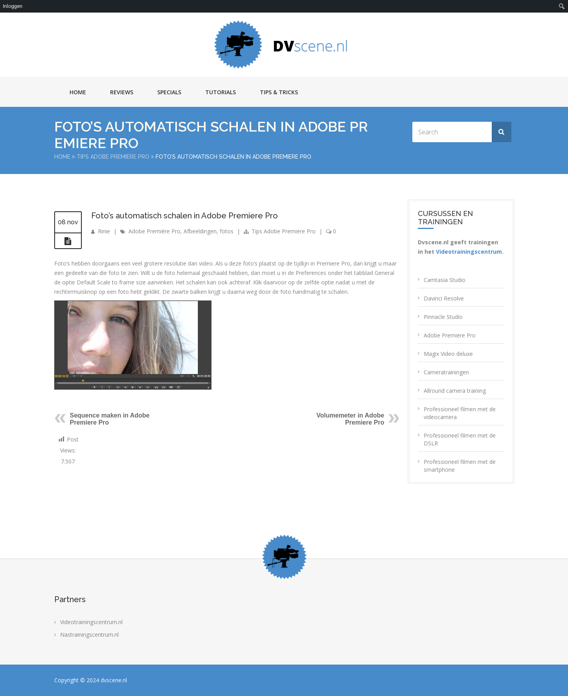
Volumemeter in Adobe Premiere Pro (350, 419)
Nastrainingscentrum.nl (89, 634)
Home (78, 92)
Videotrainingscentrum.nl (91, 622)
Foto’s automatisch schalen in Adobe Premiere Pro (184, 215)
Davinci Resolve (444, 298)
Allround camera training (455, 390)
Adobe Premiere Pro (450, 335)
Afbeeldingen (200, 231)
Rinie (104, 231)
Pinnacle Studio (443, 317)
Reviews (121, 92)
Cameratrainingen (446, 372)
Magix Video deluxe (448, 353)
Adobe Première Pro (154, 231)
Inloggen (12, 6)
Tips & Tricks (279, 92)
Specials (169, 92)
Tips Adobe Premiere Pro (113, 157)
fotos (226, 231)
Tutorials (220, 92)
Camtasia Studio (444, 280)
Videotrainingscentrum (469, 251)
